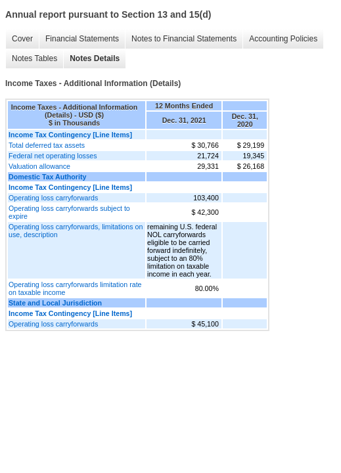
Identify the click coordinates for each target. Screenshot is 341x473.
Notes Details (95, 58)
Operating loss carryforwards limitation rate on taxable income (75, 288)
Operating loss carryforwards (53, 198)
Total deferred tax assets (47, 145)
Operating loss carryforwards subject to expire (69, 212)
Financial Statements (82, 38)
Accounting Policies (283, 38)
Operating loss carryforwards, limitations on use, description (76, 230)
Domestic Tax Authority (47, 177)
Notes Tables (34, 58)
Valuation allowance (39, 166)
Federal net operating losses (53, 156)
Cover (22, 38)
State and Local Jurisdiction (55, 303)
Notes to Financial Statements (184, 38)
